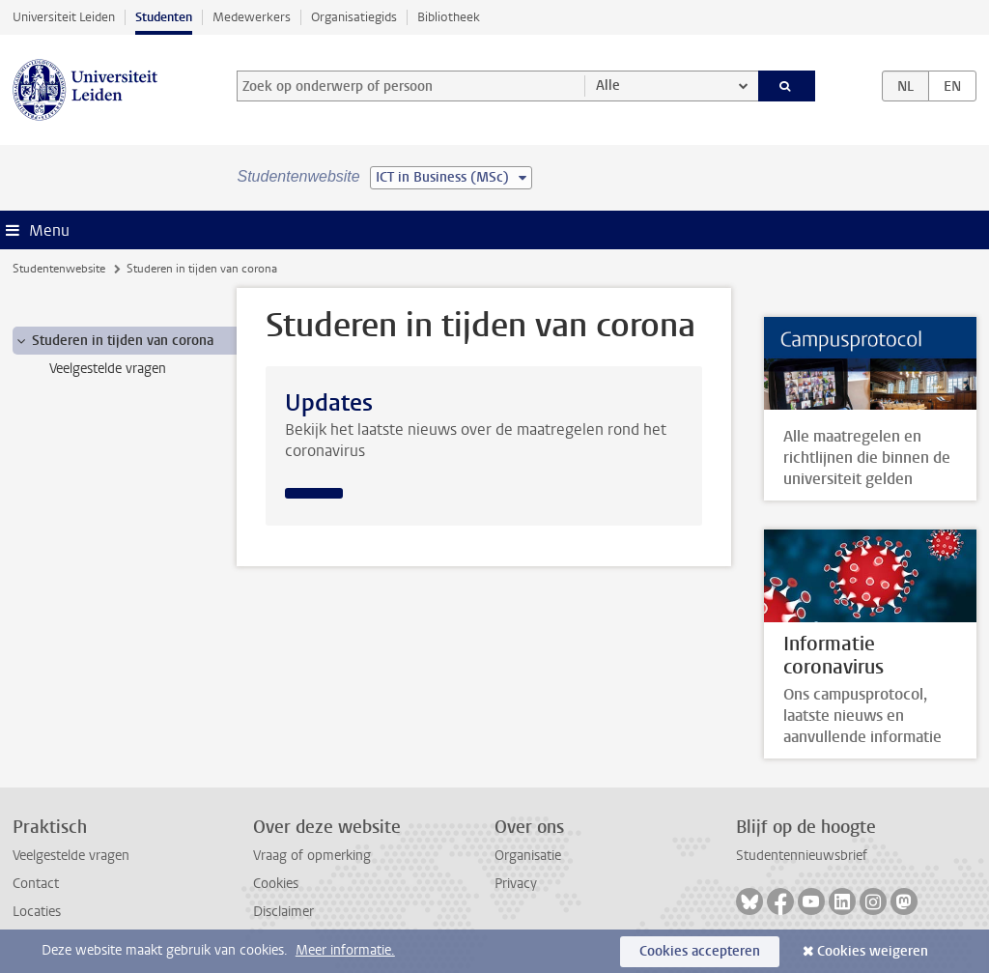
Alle (608, 85)
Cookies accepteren (699, 951)
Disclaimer (283, 911)
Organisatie (527, 855)
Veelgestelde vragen (71, 855)
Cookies (275, 883)
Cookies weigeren (872, 951)
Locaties (37, 911)
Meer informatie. (345, 950)
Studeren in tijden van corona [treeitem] (113, 341)
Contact (36, 883)
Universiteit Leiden (64, 17)
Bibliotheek (448, 17)
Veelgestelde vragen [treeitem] (107, 368)
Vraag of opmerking (312, 855)
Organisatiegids (354, 17)
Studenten (163, 17)
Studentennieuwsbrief (801, 855)
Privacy (515, 883)
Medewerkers (251, 17)
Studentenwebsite (59, 268)
